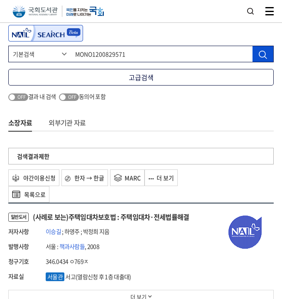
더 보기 (161, 178)
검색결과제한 (33, 156)
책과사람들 (72, 246)
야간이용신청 (34, 178)
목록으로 (29, 194)
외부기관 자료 (67, 122)
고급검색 (141, 77)
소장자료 (20, 122)
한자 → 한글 (85, 178)
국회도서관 (35, 11)
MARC (127, 178)
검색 (250, 11)
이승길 (53, 231)
